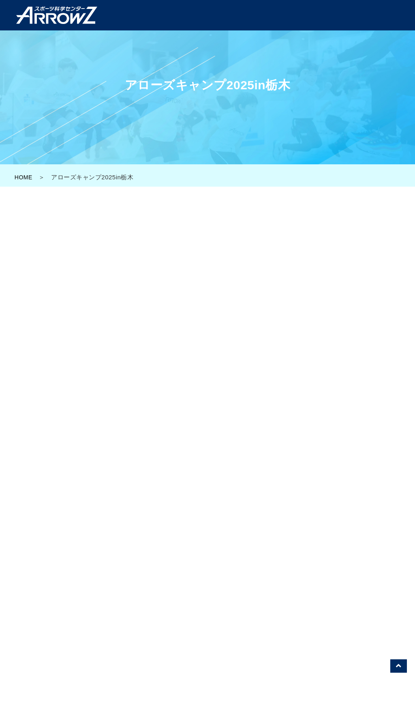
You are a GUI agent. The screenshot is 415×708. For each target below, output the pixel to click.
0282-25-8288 (259, 470)
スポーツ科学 (303, 610)
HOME (24, 177)
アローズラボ (160, 610)
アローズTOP (112, 610)
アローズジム (208, 610)
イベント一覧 (255, 610)
